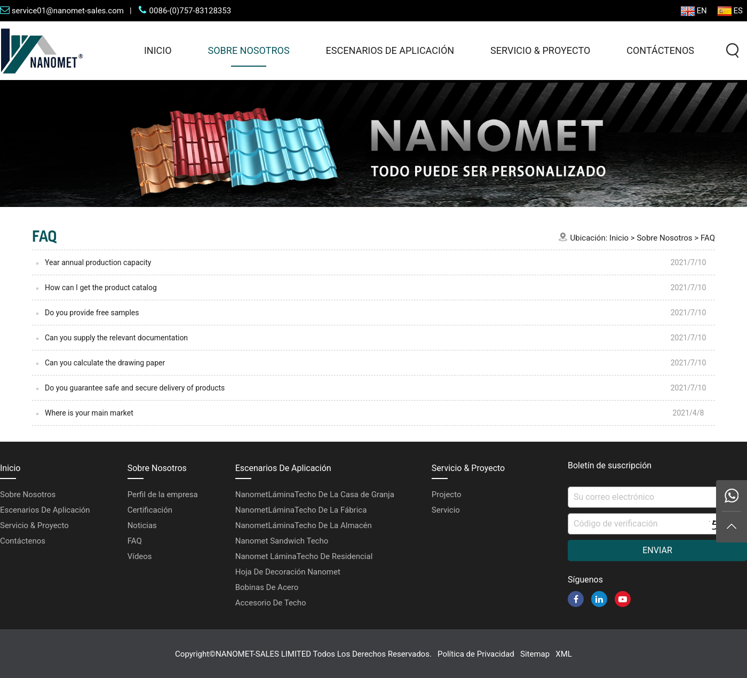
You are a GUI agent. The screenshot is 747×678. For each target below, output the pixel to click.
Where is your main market (89, 413)
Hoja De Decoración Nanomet (287, 572)
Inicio (158, 50)
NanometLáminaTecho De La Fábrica (301, 510)
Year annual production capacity (98, 262)
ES (730, 11)
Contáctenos (660, 50)
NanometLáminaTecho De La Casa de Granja (314, 494)
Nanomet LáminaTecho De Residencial (304, 556)
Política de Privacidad (476, 654)
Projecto (447, 494)
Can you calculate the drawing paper (105, 362)
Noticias (142, 525)
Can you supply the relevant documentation (116, 337)
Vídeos (140, 556)
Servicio (446, 510)
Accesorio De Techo (270, 603)
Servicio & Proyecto (540, 50)
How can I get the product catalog (101, 287)
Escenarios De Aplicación (390, 50)
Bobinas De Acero (266, 587)
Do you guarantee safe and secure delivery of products (135, 388)
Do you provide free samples (92, 312)
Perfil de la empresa (163, 494)
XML (563, 654)
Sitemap (535, 654)
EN (694, 11)
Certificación (150, 510)
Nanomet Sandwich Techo (282, 541)
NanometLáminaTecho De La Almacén (303, 525)
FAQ (708, 238)
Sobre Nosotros (249, 50)
